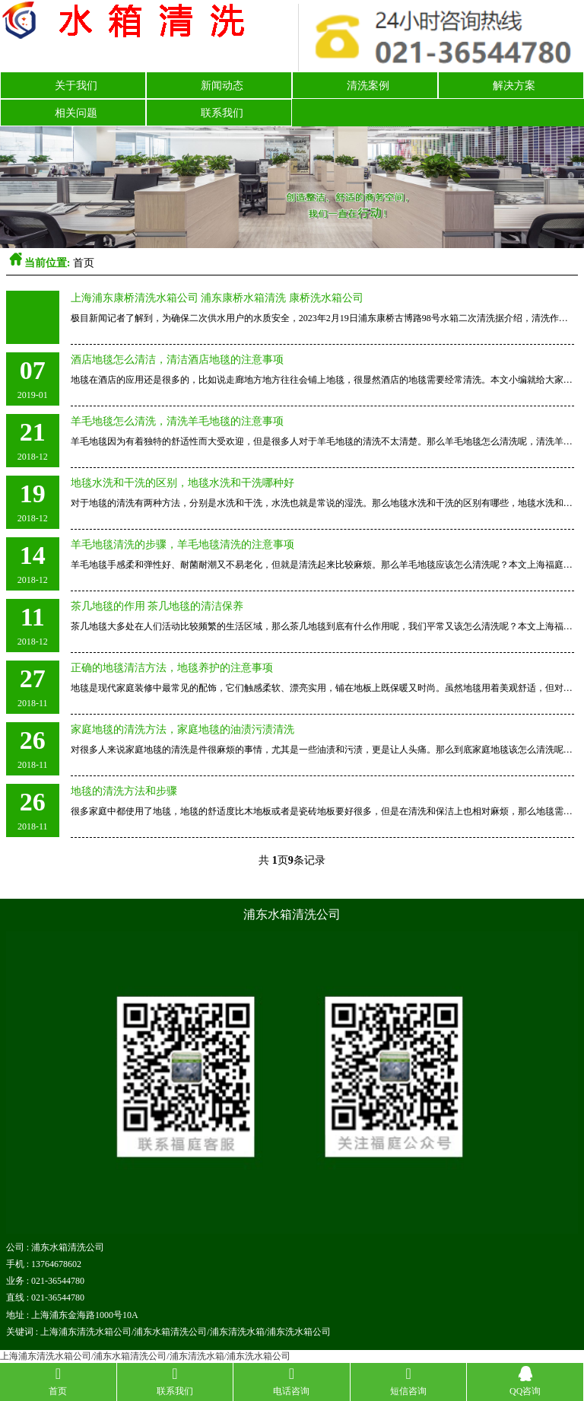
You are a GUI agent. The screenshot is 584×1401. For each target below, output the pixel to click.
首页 (83, 263)
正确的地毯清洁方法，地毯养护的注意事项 (172, 667)
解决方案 (514, 85)
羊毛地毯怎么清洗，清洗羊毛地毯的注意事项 (177, 421)
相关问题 (76, 113)
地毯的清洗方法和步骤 (124, 791)
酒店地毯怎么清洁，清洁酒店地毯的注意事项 (177, 359)
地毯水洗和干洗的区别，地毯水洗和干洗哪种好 (182, 483)
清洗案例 (368, 85)
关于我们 (76, 85)
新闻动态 (222, 85)
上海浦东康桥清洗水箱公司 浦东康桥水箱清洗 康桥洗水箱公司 (217, 298)
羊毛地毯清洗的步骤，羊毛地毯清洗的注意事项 (182, 544)
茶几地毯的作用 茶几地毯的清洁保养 (157, 606)
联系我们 (222, 113)
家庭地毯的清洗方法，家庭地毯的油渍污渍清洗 (182, 729)
